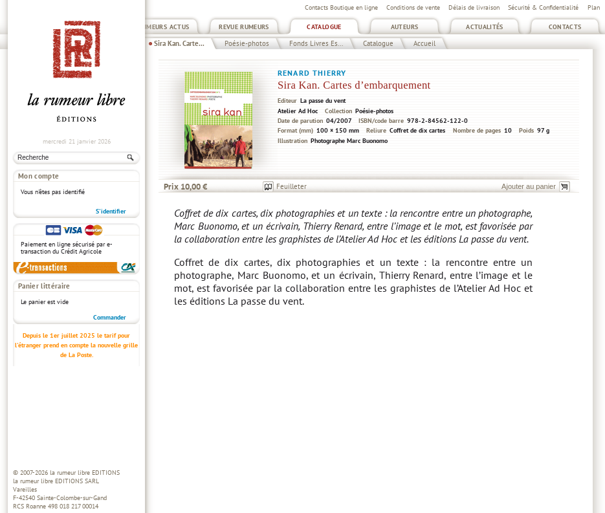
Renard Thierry (312, 73)
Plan (594, 7)
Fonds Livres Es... (316, 43)
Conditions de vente (413, 7)
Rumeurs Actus (164, 27)
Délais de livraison (474, 7)
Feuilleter (291, 186)
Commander (109, 317)
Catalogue (324, 27)
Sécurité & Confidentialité (543, 7)
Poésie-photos (247, 43)
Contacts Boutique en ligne (341, 7)
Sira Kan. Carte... (179, 43)
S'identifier (111, 211)
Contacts (565, 27)
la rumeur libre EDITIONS (85, 472)
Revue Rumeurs (244, 27)
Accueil (424, 43)
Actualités (484, 27)
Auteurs (405, 27)
